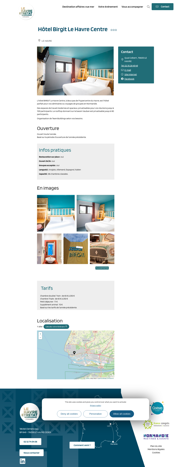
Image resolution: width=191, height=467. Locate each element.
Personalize (95, 414)
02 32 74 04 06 (30, 441)
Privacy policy (95, 405)
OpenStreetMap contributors (106, 378)
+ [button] (40, 333)
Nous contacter (31, 452)
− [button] (40, 337)
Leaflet (87, 378)
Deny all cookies (69, 414)
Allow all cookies (121, 414)
